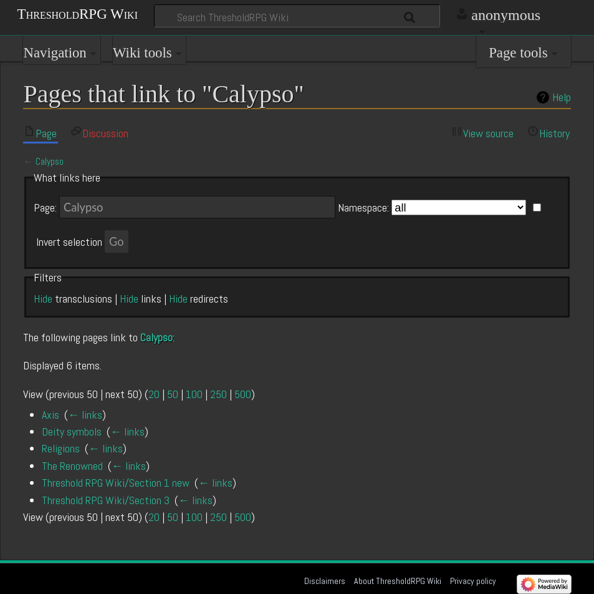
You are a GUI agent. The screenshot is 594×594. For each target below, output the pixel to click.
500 (242, 394)
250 (218, 394)
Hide (43, 298)
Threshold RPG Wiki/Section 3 (106, 500)
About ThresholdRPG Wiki (397, 581)
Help (561, 97)
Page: (45, 207)
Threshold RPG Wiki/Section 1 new (115, 482)
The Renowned (72, 466)
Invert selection (69, 242)
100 (194, 394)
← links (85, 414)
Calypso (50, 161)
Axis (50, 414)
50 (172, 394)
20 (154, 394)
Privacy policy (473, 581)
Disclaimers (324, 581)
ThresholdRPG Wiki (77, 13)
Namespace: (363, 207)
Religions (61, 448)
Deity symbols (72, 431)
